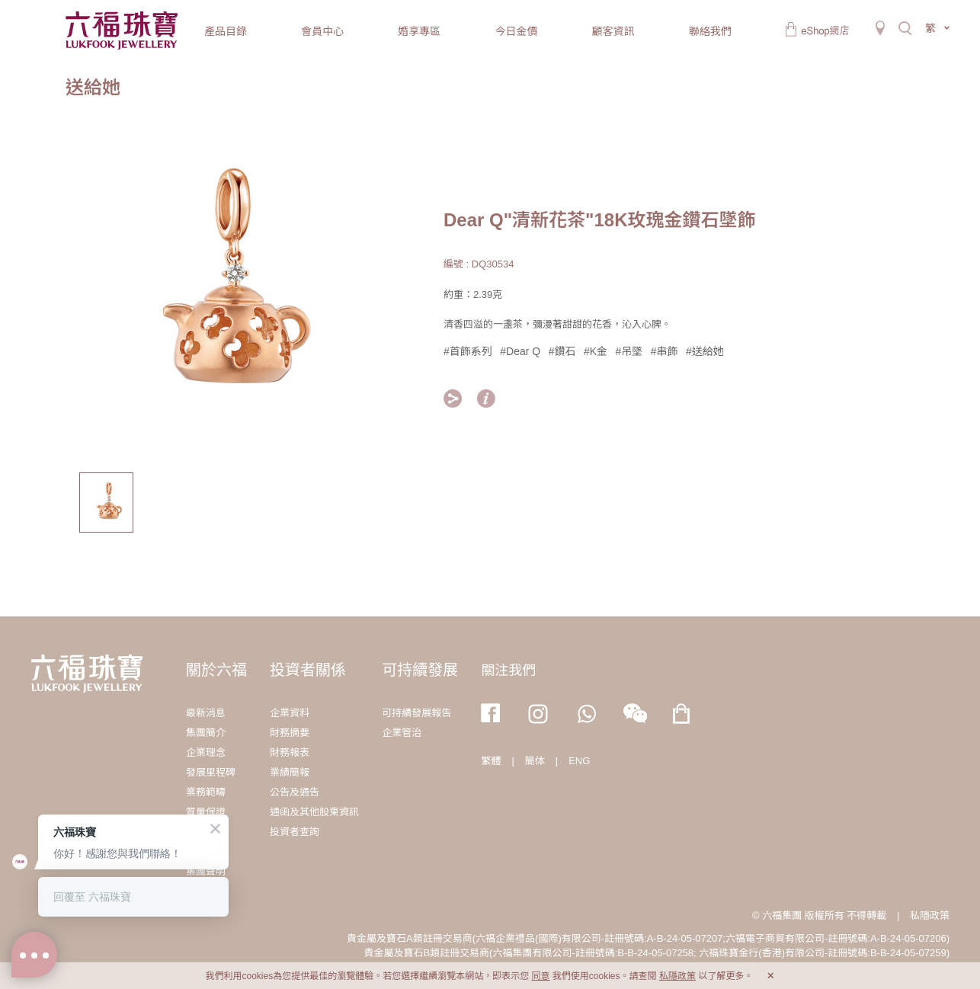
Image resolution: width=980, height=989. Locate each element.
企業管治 (401, 732)
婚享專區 (419, 31)
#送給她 (705, 351)
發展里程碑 (210, 772)
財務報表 (289, 752)
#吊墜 (628, 351)
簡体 (535, 761)
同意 (540, 976)
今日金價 (516, 31)
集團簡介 (206, 732)
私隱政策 (930, 915)
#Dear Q (520, 351)
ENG (579, 761)
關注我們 (508, 670)
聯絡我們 (710, 31)
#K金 (595, 351)
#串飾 (664, 351)
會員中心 (322, 31)
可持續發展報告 (416, 713)
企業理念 (206, 752)
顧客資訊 (613, 31)
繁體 (491, 761)
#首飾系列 (468, 351)
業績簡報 (289, 772)
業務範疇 (206, 792)
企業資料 (289, 713)
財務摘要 (289, 732)
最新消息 (206, 713)
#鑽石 (562, 351)
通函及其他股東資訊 (314, 812)
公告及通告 (294, 792)
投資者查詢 (294, 831)
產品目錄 (225, 31)
